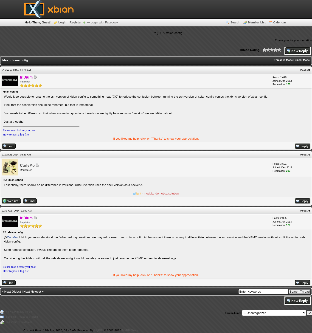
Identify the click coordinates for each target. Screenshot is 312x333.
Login (62, 22)
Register (76, 22)
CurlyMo (27, 165)
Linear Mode (302, 60)
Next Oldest (12, 291)
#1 (308, 70)
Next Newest (32, 291)
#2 (308, 154)
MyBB (98, 330)
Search (235, 22)
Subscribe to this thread (19, 322)
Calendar (279, 22)
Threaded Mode (283, 60)
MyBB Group (130, 330)
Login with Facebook (104, 22)
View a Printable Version (19, 311)
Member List (257, 22)
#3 (308, 210)
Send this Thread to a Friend (22, 316)
